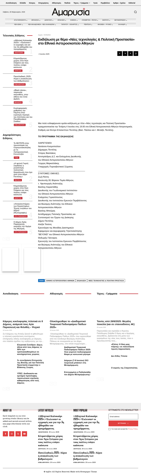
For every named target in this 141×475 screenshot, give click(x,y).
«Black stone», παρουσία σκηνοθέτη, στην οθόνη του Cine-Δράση (21, 94)
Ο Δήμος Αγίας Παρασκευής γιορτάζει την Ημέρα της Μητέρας (22, 225)
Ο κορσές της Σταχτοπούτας (124, 368)
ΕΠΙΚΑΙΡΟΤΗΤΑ (19, 84)
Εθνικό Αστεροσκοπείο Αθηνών (60, 281)
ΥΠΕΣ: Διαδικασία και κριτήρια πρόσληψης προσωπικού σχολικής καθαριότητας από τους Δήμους (28, 378)
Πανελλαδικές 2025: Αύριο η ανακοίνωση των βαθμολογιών (23, 78)
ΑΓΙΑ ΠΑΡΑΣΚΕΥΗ (20, 216)
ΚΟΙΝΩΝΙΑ (47, 35)
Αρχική (40, 35)
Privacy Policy (132, 429)
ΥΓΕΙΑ (16, 158)
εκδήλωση (81, 281)
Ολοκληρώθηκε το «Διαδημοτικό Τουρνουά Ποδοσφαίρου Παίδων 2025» (68, 324)
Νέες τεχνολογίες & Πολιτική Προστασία (106, 281)
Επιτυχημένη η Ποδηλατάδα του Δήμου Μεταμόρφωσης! (77, 373)
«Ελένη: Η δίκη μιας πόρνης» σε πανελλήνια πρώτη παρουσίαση (122, 346)
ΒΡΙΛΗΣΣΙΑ (18, 102)
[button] (135, 12)
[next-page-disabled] (55, 383)
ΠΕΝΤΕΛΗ (17, 180)
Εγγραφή (123, 423)
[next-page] (8, 131)
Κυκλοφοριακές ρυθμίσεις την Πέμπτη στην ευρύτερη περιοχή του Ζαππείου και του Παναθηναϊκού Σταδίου (23, 115)
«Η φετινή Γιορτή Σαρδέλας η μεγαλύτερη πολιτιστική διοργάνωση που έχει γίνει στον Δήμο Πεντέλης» (23, 170)
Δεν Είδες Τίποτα (119, 356)
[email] (123, 416)
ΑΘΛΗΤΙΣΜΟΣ (19, 53)
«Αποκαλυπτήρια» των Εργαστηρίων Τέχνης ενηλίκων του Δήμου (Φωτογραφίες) (23, 208)
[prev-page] (4, 131)
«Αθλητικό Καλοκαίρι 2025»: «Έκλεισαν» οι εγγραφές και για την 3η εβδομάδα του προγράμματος (23, 44)
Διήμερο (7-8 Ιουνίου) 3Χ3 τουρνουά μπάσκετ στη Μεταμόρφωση (76, 362)
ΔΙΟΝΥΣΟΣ (18, 71)
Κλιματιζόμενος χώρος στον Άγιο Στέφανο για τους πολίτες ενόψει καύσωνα (21, 62)
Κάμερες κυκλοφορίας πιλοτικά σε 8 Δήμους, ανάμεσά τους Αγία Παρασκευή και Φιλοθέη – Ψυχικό (23, 324)
